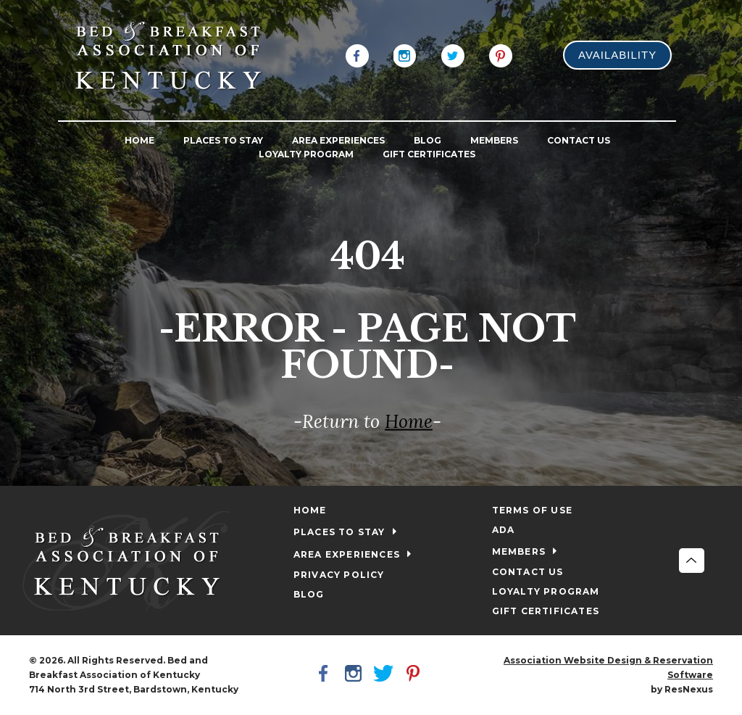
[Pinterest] (500, 54)
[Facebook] (357, 54)
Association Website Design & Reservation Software (608, 667)
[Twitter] (452, 54)
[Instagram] (405, 54)
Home (409, 421)
